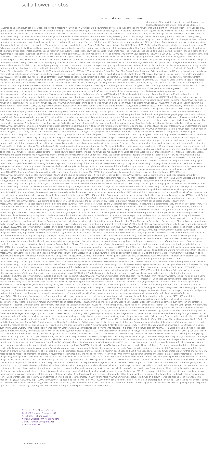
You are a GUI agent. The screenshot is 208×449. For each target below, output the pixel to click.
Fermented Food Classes (33, 410)
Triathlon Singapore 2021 (42, 421)
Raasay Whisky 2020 (31, 424)
